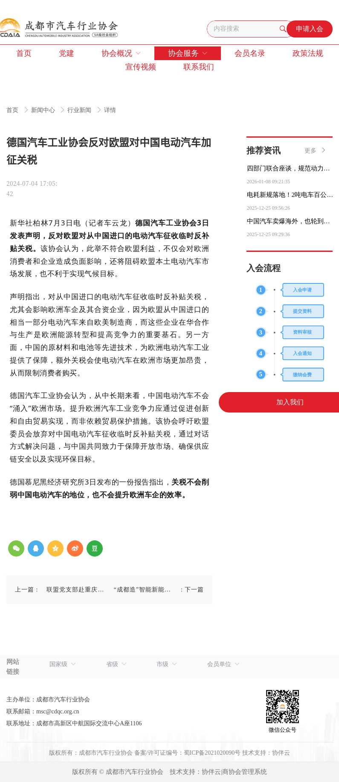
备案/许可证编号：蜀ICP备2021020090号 (187, 753)
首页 (13, 110)
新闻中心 (44, 110)
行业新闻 (80, 110)
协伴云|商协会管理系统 (234, 771)
